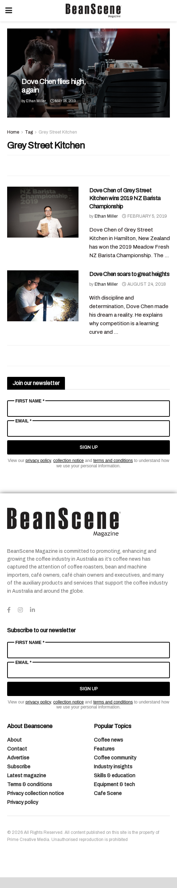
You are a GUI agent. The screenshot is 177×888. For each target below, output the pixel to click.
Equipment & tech (114, 784)
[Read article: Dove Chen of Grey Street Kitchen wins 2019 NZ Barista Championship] (43, 212)
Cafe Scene (108, 793)
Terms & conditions (29, 784)
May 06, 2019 (63, 101)
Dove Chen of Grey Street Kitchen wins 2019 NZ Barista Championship (125, 198)
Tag (29, 132)
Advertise (18, 757)
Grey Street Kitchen (58, 132)
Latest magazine (26, 775)
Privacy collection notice (35, 793)
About (14, 740)
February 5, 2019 (144, 216)
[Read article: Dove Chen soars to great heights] (43, 295)
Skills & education (114, 775)
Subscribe (18, 766)
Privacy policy (22, 802)
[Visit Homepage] (93, 11)
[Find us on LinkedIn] (32, 610)
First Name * (29, 401)
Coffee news (108, 740)
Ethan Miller (36, 101)
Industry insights (113, 766)
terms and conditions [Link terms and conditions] (113, 460)
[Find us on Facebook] (9, 610)
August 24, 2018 (144, 284)
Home (13, 132)
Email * (23, 421)
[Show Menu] (8, 10)
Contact (17, 749)
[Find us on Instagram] (20, 610)
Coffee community (115, 757)
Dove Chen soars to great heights (129, 274)
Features (104, 749)
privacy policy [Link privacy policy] (38, 460)
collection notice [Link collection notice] (68, 460)
